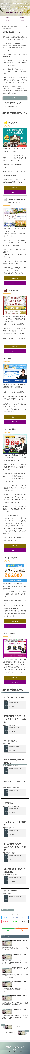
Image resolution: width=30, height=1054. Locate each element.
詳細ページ (15, 187)
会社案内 (15, 1049)
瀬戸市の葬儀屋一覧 (11, 106)
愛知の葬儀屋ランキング (7, 909)
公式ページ (15, 192)
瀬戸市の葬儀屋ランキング (13, 103)
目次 (13, 98)
